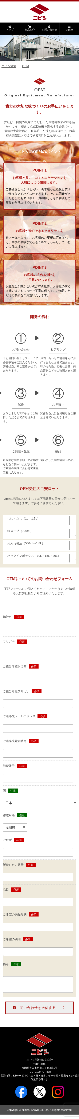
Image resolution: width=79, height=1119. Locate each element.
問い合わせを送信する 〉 (39, 1008)
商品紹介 (30, 28)
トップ (10, 28)
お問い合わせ (49, 28)
